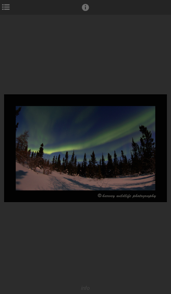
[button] (85, 11)
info (85, 288)
